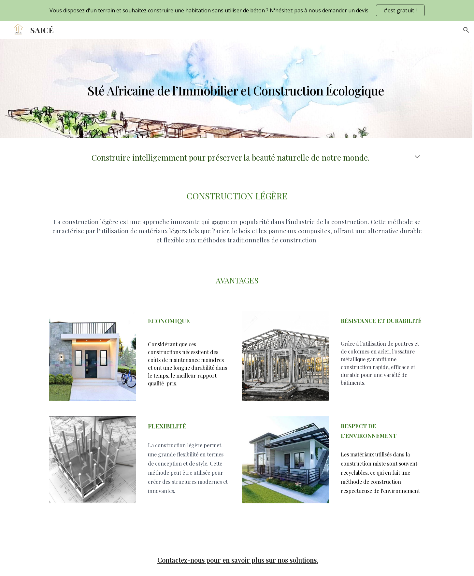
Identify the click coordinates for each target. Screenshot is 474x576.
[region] (237, 10)
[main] (237, 88)
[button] (466, 30)
